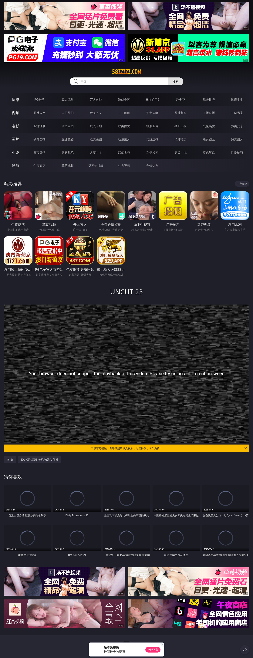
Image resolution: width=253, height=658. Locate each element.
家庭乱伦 (68, 152)
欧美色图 (96, 139)
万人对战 (96, 99)
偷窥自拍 (39, 139)
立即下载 (153, 649)
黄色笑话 (209, 152)
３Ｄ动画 (124, 113)
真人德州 (68, 99)
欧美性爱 (124, 126)
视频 (15, 112)
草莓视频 (68, 166)
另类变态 (237, 126)
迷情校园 (152, 152)
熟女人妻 (152, 113)
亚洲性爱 (39, 126)
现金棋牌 (209, 99)
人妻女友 (96, 152)
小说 (15, 152)
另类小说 (180, 152)
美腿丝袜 (152, 139)
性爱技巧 (237, 152)
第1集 (9, 459)
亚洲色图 (68, 139)
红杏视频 (124, 166)
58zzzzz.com (126, 72)
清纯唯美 (180, 139)
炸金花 (180, 99)
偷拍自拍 (68, 126)
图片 (15, 139)
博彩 (15, 99)
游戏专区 (124, 99)
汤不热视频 (95, 166)
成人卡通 (96, 126)
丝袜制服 (180, 113)
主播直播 (209, 113)
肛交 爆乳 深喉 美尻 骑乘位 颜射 (39, 459)
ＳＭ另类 (237, 113)
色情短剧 (152, 166)
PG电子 (39, 99)
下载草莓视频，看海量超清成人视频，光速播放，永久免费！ (169, 448)
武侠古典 (124, 152)
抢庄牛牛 (237, 99)
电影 (15, 125)
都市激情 (39, 152)
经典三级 (180, 126)
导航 (15, 165)
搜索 (176, 81)
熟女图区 (209, 139)
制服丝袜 (152, 126)
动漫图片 (124, 139)
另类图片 (237, 139)
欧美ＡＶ (96, 113)
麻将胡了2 (152, 99)
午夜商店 (39, 166)
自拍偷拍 (68, 113)
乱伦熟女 (209, 126)
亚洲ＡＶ (39, 113)
